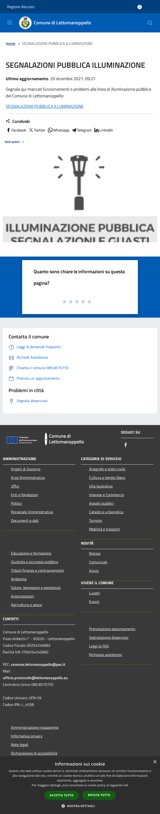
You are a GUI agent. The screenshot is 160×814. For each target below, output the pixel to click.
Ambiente (19, 579)
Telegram (81, 130)
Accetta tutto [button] (62, 795)
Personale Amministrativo (32, 512)
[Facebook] (125, 445)
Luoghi (94, 593)
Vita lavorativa (101, 486)
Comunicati (98, 562)
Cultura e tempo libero (107, 477)
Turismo (95, 520)
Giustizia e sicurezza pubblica (34, 562)
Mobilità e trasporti (104, 529)
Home (10, 43)
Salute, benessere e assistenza (35, 587)
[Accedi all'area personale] (139, 7)
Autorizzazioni (22, 596)
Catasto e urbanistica (106, 512)
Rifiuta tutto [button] (99, 795)
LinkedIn (103, 130)
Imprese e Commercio (106, 495)
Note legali (19, 744)
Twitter (36, 130)
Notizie (94, 553)
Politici (16, 503)
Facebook (16, 130)
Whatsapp (58, 130)
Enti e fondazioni (24, 495)
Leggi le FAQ (99, 646)
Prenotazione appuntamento (112, 629)
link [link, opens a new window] (125, 785)
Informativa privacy (26, 736)
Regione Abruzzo (20, 7)
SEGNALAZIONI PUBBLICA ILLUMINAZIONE (45, 106)
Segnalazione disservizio (108, 637)
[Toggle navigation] (9, 22)
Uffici (15, 486)
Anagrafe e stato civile (107, 469)
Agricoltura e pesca (26, 605)
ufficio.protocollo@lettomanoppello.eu (35, 678)
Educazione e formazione (31, 553)
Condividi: (18, 121)
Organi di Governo (25, 469)
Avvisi (94, 570)
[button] (80, 805)
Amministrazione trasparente (35, 727)
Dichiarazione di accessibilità (34, 753)
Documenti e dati (25, 520)
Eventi (94, 601)
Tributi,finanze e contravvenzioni (37, 570)
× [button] (154, 762)
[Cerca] (150, 23)
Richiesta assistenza (105, 654)
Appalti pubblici (101, 503)
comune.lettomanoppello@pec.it (38, 664)
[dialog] (80, 785)
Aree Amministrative (28, 477)
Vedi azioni (15, 142)
